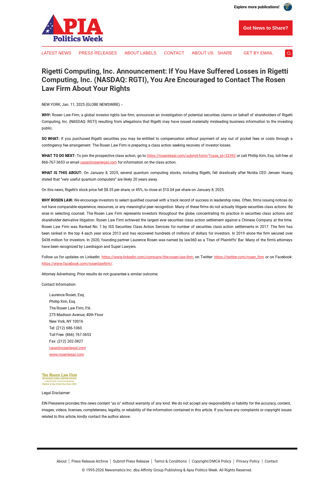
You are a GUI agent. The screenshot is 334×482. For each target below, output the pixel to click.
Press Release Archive (89, 461)
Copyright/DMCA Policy (211, 461)
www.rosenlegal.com (66, 354)
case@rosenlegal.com (98, 162)
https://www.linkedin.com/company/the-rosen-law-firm (147, 257)
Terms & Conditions (170, 461)
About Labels (140, 53)
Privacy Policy (248, 461)
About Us (203, 53)
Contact (174, 53)
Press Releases (98, 53)
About (62, 461)
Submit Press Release (131, 461)
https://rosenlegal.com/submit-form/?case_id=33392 (191, 155)
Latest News (56, 53)
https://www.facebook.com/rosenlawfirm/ (77, 263)
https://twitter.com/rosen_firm (239, 257)
